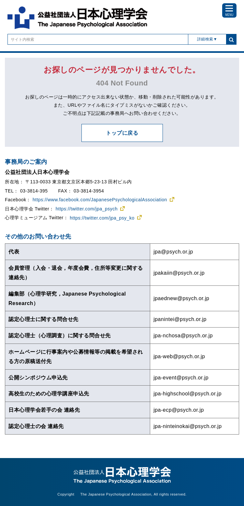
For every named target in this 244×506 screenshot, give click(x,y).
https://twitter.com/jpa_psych (87, 209)
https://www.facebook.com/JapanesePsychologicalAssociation (100, 199)
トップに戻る (122, 132)
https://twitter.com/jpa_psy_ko (102, 218)
